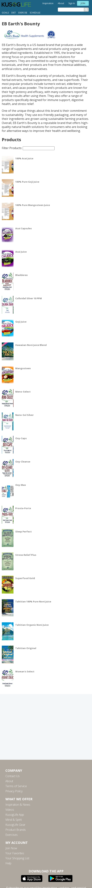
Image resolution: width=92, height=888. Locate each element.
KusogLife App (14, 815)
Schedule (35, 12)
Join (83, 3)
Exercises (11, 835)
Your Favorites (14, 853)
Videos (9, 810)
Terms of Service (16, 786)
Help (8, 863)
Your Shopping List (17, 858)
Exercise (22, 12)
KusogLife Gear (15, 825)
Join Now (11, 848)
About (61, 3)
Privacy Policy (14, 791)
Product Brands (15, 830)
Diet (13, 12)
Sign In (71, 3)
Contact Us (12, 776)
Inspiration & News (17, 805)
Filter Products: (28, 148)
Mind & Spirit (13, 820)
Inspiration (47, 3)
